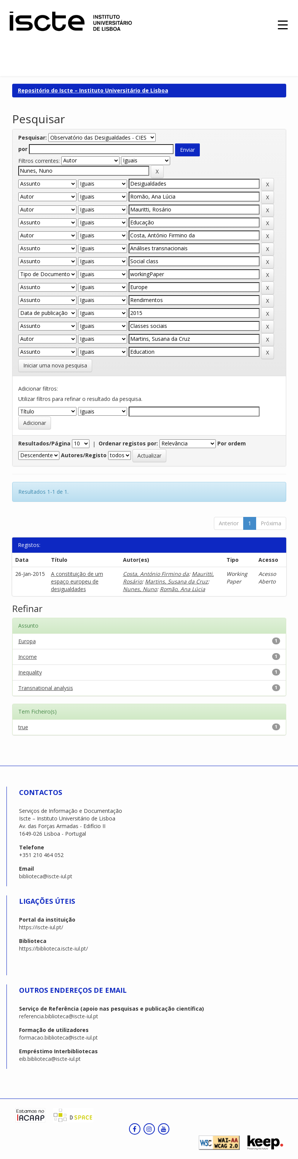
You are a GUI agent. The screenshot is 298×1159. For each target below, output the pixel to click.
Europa (27, 641)
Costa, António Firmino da (156, 573)
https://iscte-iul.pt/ (41, 927)
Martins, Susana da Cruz (176, 581)
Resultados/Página (44, 443)
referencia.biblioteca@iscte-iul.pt (58, 1016)
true (23, 727)
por (22, 149)
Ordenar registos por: (128, 443)
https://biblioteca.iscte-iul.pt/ (53, 948)
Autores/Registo (84, 455)
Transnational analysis (45, 688)
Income (27, 656)
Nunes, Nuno (140, 589)
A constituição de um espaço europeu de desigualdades (77, 581)
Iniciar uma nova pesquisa (55, 365)
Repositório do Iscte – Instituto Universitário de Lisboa (93, 90)
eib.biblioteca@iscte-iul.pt (50, 1058)
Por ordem (231, 443)
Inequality (30, 672)
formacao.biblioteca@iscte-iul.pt (58, 1037)
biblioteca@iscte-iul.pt (45, 876)
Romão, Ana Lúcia (182, 589)
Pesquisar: (32, 137)
